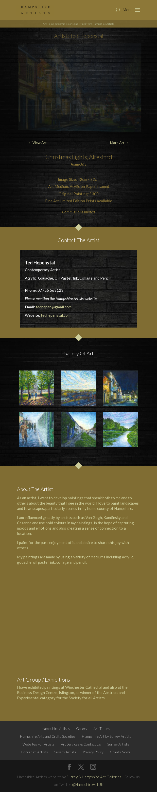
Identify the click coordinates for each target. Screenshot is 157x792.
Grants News (120, 752)
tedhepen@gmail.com (54, 307)
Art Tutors (102, 728)
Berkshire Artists (34, 752)
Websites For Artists (39, 744)
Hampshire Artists (56, 728)
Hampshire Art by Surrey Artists (106, 736)
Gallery (81, 728)
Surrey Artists (118, 744)
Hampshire (123, 508)
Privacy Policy (93, 752)
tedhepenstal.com (56, 315)
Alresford (100, 156)
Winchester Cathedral (83, 687)
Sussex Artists (65, 752)
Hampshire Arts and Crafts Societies (48, 736)
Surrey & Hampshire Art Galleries (93, 777)
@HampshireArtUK (87, 784)
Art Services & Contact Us (81, 744)
